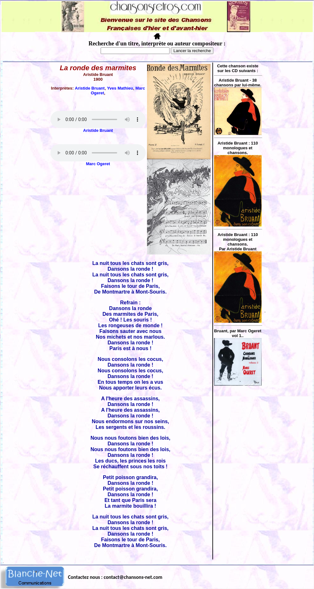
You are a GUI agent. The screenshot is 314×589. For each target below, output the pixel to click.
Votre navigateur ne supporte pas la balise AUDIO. (98, 119)
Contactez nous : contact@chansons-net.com (115, 577)
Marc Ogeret (98, 163)
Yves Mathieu (120, 88)
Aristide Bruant (90, 88)
